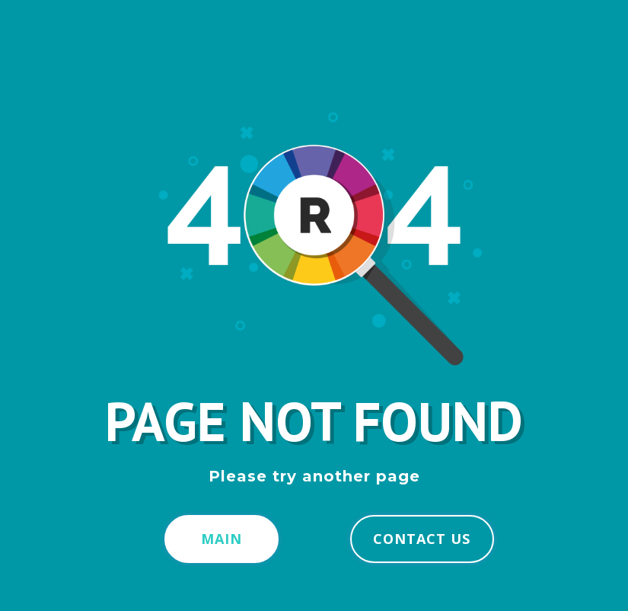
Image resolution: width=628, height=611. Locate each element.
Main (221, 538)
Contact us (421, 538)
